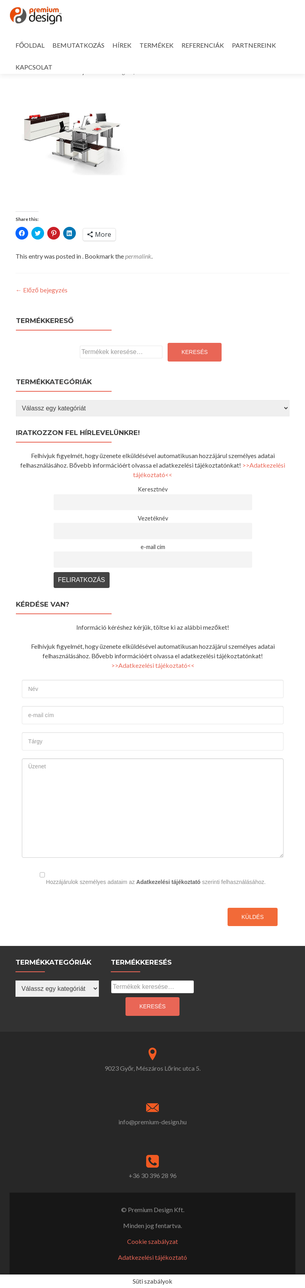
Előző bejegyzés (41, 290)
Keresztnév (153, 489)
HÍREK (121, 45)
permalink (138, 256)
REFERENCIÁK (202, 45)
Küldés (252, 917)
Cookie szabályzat (152, 1241)
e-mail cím (153, 546)
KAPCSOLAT (33, 67)
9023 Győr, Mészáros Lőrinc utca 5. (152, 1068)
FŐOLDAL (29, 45)
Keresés (194, 352)
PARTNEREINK (254, 45)
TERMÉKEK (156, 45)
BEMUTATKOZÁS (78, 45)
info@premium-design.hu (152, 1122)
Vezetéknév (153, 518)
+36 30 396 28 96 (153, 1175)
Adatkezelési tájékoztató (168, 882)
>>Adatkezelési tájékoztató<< (153, 665)
